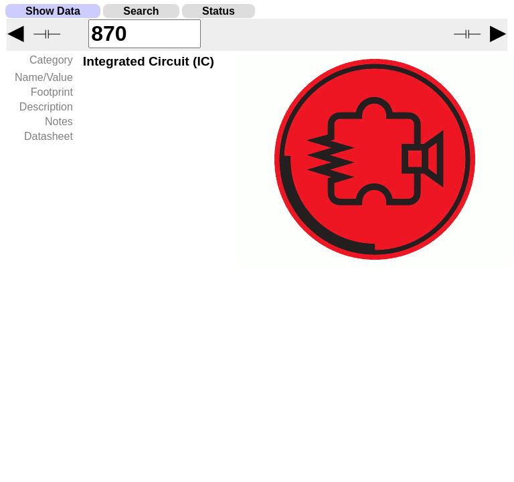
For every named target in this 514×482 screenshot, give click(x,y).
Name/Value (44, 77)
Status (218, 11)
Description (46, 106)
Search (141, 11)
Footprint (52, 92)
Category (51, 60)
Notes (59, 121)
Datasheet (48, 136)
